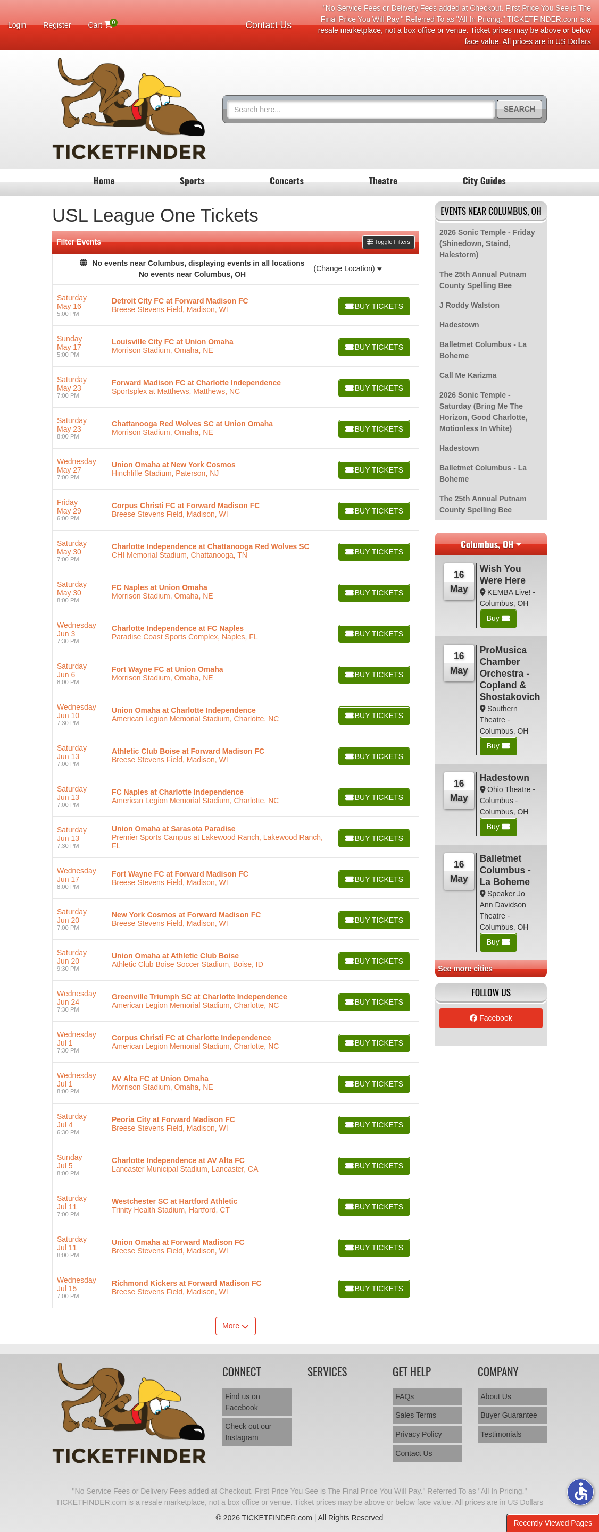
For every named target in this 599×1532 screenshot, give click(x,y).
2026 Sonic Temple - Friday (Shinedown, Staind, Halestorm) (487, 243)
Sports (192, 180)
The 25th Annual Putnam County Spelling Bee (483, 280)
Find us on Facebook (242, 1402)
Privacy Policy (418, 1434)
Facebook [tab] (491, 1018)
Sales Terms (415, 1415)
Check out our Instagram (248, 1432)
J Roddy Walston (469, 305)
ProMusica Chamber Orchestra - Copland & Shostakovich (510, 673)
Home (104, 180)
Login (17, 25)
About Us (495, 1396)
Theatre (383, 180)
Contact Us (268, 25)
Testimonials (500, 1434)
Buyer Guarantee (508, 1415)
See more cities (465, 968)
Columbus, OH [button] (487, 544)
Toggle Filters (388, 242)
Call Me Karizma (467, 375)
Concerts (287, 180)
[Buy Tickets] (373, 306)
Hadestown (459, 325)
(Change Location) (348, 268)
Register (57, 25)
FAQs (404, 1396)
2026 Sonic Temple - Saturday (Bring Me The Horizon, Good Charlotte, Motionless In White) (483, 412)
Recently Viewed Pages (552, 1523)
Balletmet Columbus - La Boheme (483, 350)
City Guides (484, 180)
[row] (235, 305)
